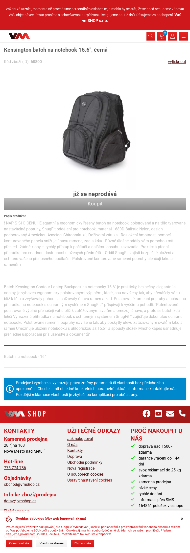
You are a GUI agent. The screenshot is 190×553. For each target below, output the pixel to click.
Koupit (95, 204)
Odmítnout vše (19, 543)
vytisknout (177, 61)
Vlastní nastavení (52, 543)
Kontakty (75, 450)
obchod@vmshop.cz (22, 484)
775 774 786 (15, 467)
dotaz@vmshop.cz (20, 501)
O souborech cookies (85, 474)
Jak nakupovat (80, 438)
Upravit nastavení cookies (89, 480)
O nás (72, 444)
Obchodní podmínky (84, 462)
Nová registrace (81, 468)
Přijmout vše (82, 543)
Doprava (74, 456)
